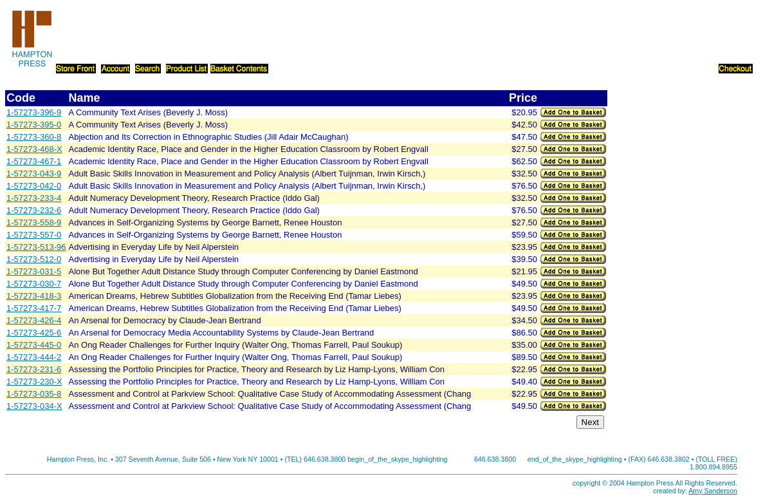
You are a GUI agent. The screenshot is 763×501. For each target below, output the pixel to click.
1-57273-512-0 (33, 259)
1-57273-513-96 (36, 247)
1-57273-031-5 (33, 271)
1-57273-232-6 (33, 210)
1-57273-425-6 (33, 332)
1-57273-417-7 (33, 308)
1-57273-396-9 (33, 112)
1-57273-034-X (34, 406)
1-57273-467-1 (33, 161)
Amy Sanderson (712, 491)
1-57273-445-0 (33, 345)
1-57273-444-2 (33, 357)
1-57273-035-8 (33, 394)
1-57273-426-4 (33, 320)
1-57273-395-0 (33, 124)
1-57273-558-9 (33, 222)
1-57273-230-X (34, 381)
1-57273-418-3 (33, 296)
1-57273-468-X (34, 149)
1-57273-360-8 (33, 137)
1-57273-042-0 (33, 186)
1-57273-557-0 (33, 235)
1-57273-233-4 (33, 198)
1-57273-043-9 (33, 173)
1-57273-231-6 (33, 369)
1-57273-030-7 (33, 283)
